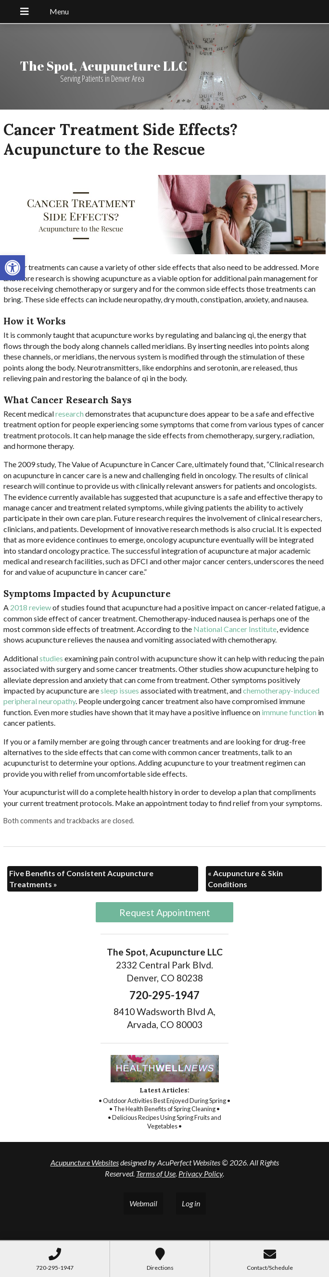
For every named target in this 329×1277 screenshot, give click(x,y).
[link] (12, 267)
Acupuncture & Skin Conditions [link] (245, 878)
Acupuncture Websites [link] (85, 1162)
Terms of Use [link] (156, 1173)
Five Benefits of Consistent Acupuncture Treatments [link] (81, 878)
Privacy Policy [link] (200, 1173)
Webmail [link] (143, 1203)
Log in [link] (191, 1203)
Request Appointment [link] (164, 912)
